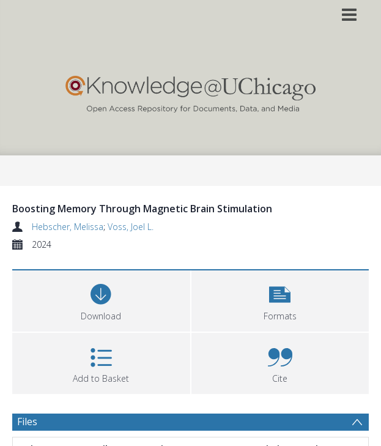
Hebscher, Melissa (67, 226)
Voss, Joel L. (131, 226)
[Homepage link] (190, 91)
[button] (280, 299)
